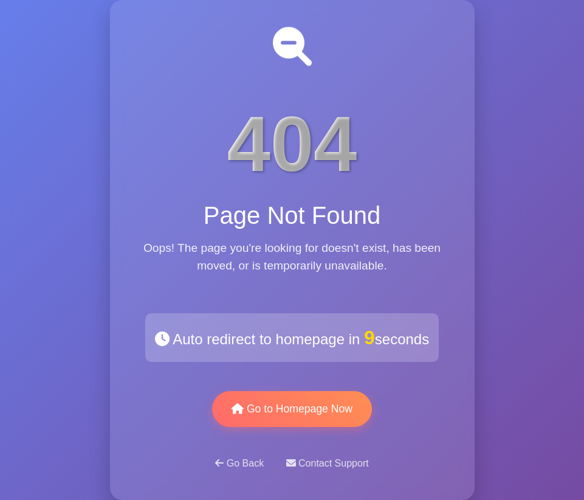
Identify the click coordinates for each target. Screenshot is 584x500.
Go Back (240, 463)
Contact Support (327, 463)
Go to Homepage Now (292, 409)
